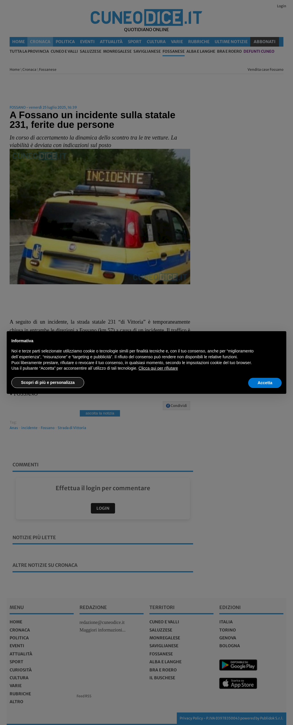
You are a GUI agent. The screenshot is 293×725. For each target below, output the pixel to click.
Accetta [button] (264, 382)
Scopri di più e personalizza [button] (48, 382)
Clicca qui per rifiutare (158, 368)
